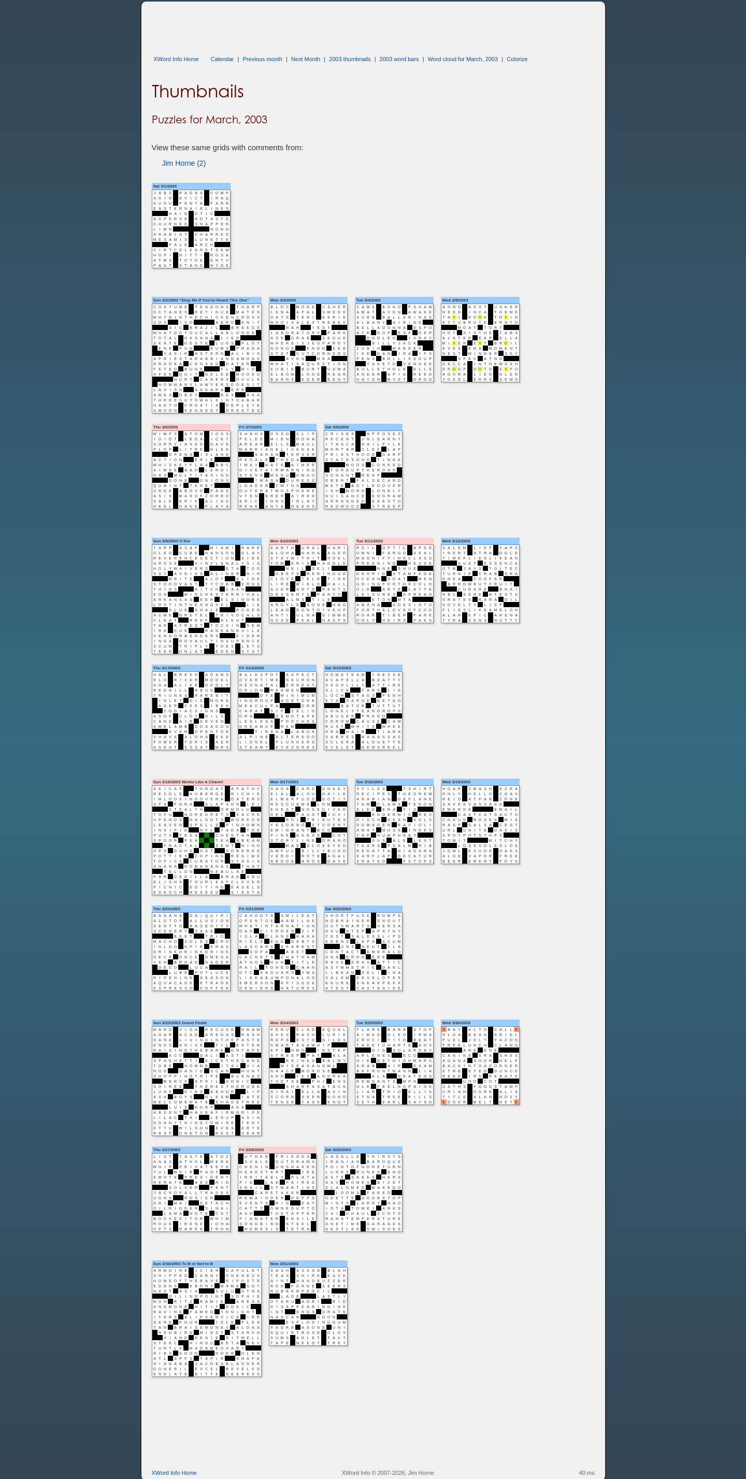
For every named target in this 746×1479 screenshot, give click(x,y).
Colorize (517, 59)
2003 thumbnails (350, 59)
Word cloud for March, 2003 (463, 59)
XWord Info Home (176, 59)
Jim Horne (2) (184, 163)
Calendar (222, 59)
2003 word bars (399, 59)
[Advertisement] (340, 25)
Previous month (262, 59)
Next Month (305, 59)
